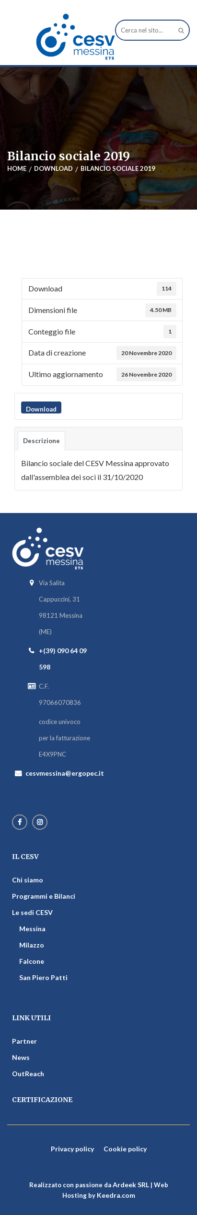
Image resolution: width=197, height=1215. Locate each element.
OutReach (28, 1074)
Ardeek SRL (131, 1185)
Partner (24, 1041)
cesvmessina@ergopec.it (64, 773)
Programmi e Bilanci (43, 896)
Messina (32, 929)
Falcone (31, 961)
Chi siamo (27, 880)
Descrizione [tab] (41, 441)
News (21, 1057)
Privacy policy (72, 1149)
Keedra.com (116, 1195)
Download (41, 409)
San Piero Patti (43, 977)
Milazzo (31, 945)
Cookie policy (125, 1149)
